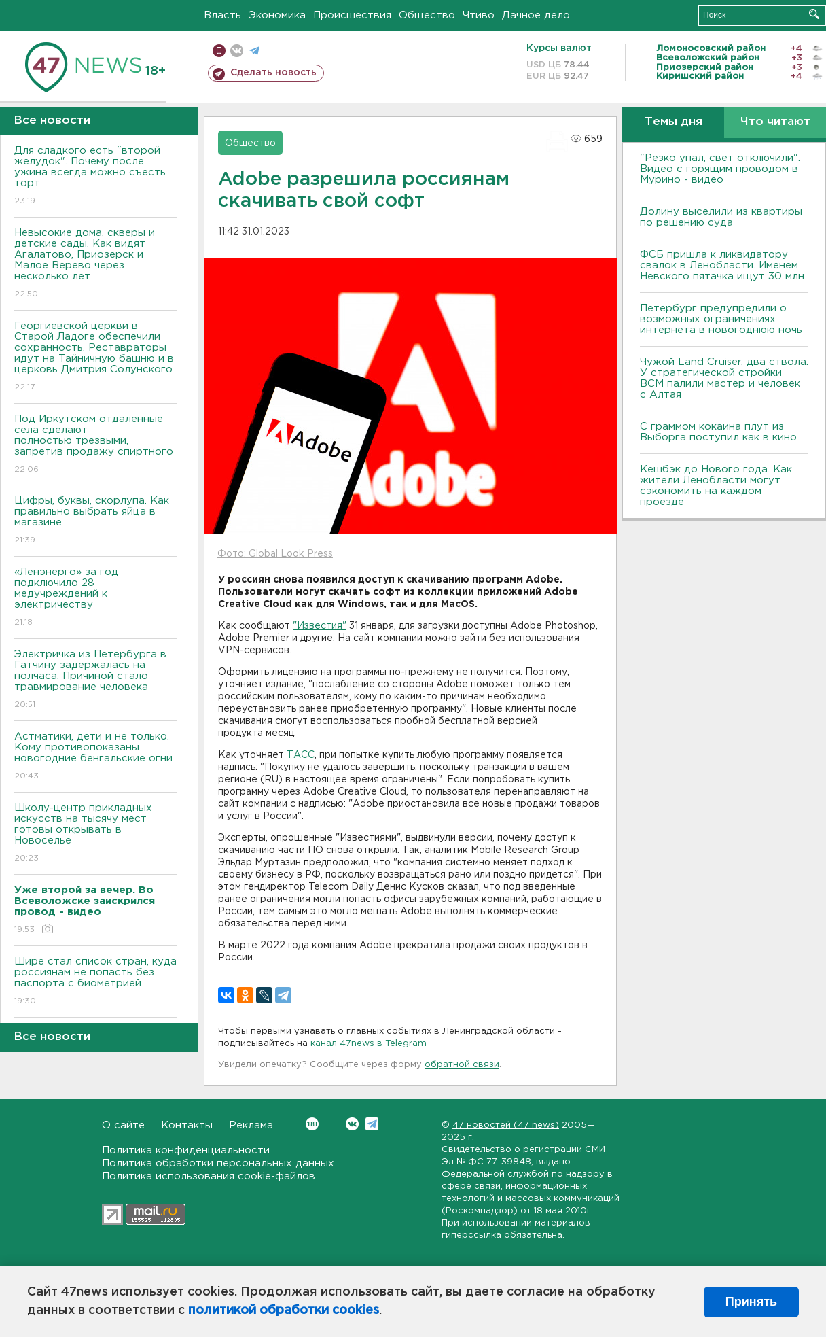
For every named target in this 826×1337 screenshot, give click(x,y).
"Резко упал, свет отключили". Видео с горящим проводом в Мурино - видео (720, 169)
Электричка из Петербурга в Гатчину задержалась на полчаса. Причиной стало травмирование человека (95, 680)
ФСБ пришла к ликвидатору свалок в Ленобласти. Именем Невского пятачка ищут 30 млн (722, 265)
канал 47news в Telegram (368, 1043)
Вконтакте (312, 1123)
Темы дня (673, 122)
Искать (814, 14)
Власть (222, 15)
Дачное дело (536, 15)
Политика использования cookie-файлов (208, 1176)
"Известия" (319, 626)
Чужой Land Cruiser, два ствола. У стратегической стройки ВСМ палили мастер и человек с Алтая (724, 378)
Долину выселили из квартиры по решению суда (721, 217)
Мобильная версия (219, 50)
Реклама (251, 1125)
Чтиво (479, 15)
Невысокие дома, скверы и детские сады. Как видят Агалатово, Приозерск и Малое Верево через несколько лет (95, 264)
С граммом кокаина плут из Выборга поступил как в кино (718, 432)
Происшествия (352, 15)
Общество (427, 15)
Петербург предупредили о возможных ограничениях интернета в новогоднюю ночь (721, 319)
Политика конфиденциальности (186, 1150)
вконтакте (236, 50)
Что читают (775, 122)
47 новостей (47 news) (505, 1125)
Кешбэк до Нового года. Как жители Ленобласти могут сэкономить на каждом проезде (716, 485)
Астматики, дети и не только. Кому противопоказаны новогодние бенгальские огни (95, 757)
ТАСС (301, 755)
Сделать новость (273, 73)
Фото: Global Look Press (275, 554)
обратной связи (462, 1065)
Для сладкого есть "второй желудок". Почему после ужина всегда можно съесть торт (95, 176)
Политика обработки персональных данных (218, 1163)
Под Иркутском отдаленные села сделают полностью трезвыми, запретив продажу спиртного (95, 445)
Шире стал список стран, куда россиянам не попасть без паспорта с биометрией (95, 982)
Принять (751, 1301)
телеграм (254, 50)
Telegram (371, 1123)
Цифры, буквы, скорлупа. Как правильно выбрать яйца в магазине (95, 521)
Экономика (277, 15)
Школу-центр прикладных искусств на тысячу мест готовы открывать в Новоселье (95, 833)
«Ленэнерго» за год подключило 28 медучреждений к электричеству (95, 598)
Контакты (187, 1125)
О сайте (123, 1125)
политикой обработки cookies (283, 1310)
